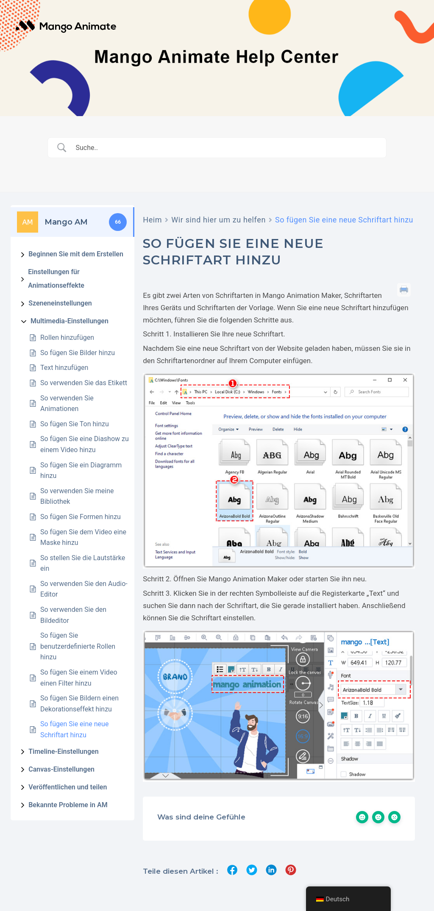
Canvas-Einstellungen (61, 769)
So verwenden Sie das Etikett (83, 383)
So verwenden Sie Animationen (67, 403)
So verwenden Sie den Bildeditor (73, 615)
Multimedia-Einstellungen (69, 321)
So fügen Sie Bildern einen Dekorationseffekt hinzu (79, 703)
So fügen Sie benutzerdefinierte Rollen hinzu (77, 646)
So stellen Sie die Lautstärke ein (82, 563)
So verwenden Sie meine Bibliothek (77, 496)
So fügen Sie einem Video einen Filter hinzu (78, 677)
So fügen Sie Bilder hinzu (77, 353)
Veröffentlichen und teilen (67, 787)
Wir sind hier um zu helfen (218, 219)
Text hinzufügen (64, 368)
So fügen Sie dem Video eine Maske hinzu (83, 537)
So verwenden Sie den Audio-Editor (84, 589)
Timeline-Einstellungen (63, 751)
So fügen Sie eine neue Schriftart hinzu (74, 729)
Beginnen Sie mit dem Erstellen (75, 254)
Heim (152, 219)
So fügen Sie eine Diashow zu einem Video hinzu (84, 444)
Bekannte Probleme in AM (68, 805)
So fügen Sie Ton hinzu (74, 424)
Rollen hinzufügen (67, 337)
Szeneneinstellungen (60, 303)
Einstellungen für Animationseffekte (56, 278)
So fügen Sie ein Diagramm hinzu (81, 470)
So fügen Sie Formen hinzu (80, 517)
